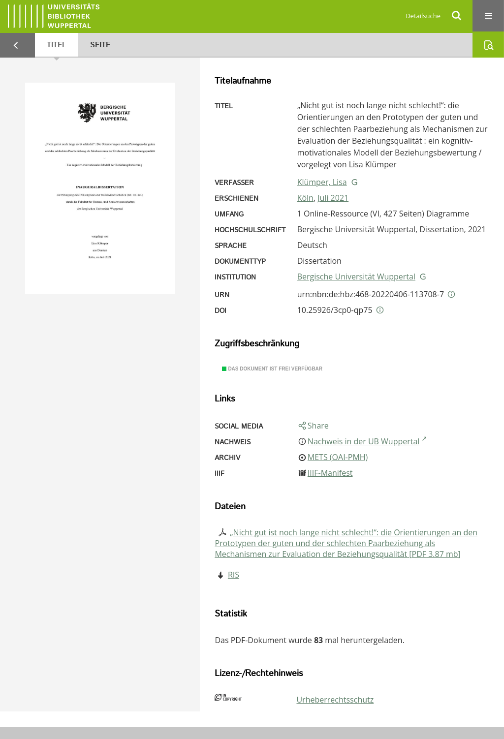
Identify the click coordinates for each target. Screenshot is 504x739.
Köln (305, 197)
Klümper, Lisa (322, 182)
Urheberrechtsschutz (335, 699)
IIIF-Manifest (330, 472)
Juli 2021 (332, 197)
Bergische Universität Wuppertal (356, 276)
